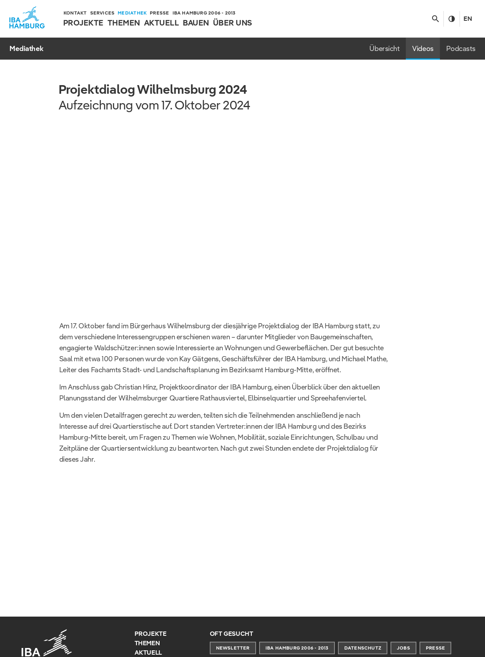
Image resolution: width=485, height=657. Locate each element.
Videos (422, 48)
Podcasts (461, 48)
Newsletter (233, 648)
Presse (435, 648)
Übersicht (384, 48)
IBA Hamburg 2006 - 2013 (297, 648)
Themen (147, 643)
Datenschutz (362, 648)
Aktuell (148, 652)
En (467, 19)
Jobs (403, 648)
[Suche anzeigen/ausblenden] (435, 19)
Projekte (150, 634)
